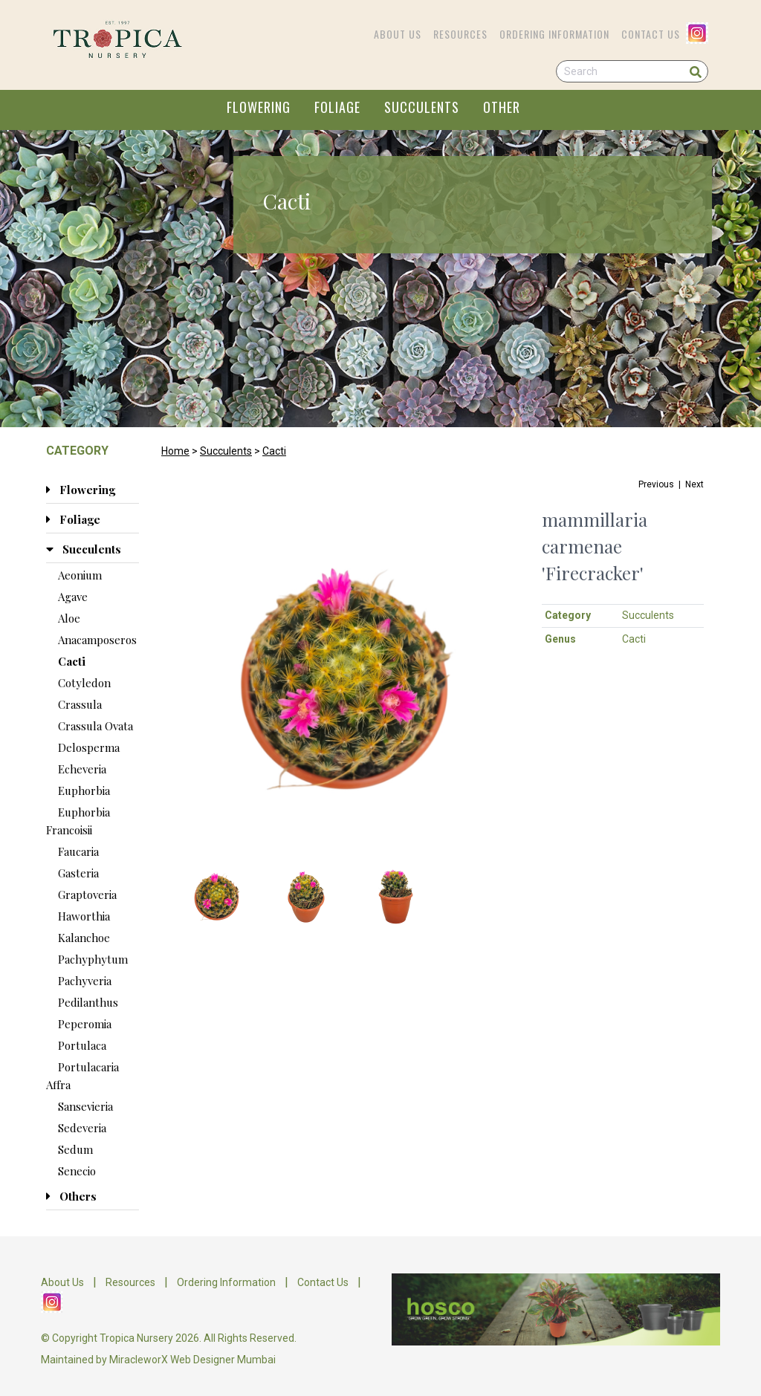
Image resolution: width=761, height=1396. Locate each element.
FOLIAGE (337, 107)
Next (694, 484)
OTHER (501, 107)
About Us (397, 34)
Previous (656, 484)
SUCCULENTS (421, 107)
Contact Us (650, 34)
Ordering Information (554, 34)
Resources (460, 34)
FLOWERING (259, 107)
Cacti (274, 451)
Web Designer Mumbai (223, 1360)
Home (175, 451)
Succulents (226, 451)
